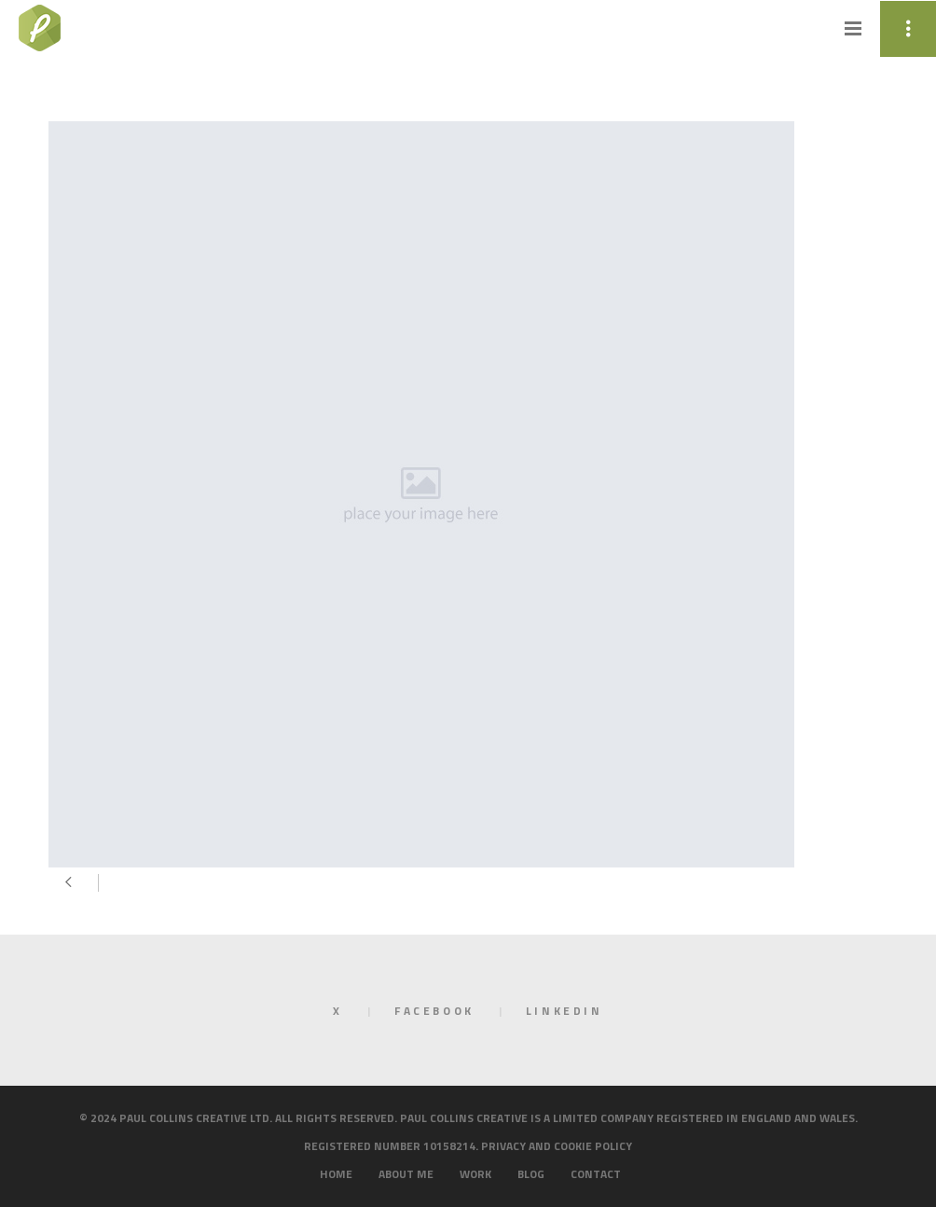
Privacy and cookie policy (556, 1146)
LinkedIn (564, 1011)
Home (336, 1174)
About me (406, 1174)
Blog (530, 1174)
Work (475, 1174)
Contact (596, 1174)
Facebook (434, 1011)
